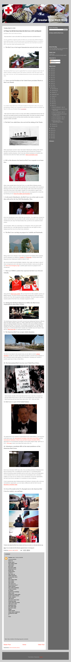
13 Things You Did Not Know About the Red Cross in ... (59, 114)
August (53, 96)
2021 (52, 77)
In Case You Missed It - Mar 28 (58, 107)
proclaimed (23, 109)
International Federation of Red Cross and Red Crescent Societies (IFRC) (22, 439)
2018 (52, 83)
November (54, 90)
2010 (52, 137)
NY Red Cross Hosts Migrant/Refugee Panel (57, 121)
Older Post (41, 644)
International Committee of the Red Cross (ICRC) (27, 438)
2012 (52, 134)
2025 (52, 70)
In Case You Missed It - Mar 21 (58, 112)
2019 (52, 81)
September (54, 94)
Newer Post (7, 644)
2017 (52, 85)
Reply (9, 616)
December (54, 88)
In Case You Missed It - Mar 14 (58, 117)
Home (24, 644)
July (53, 98)
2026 (52, 68)
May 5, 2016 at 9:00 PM (18, 557)
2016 (52, 87)
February (54, 124)
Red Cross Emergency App (12, 265)
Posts (52, 60)
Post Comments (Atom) (15, 647)
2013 (52, 132)
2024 (52, 72)
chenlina (10, 557)
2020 (52, 79)
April (53, 103)
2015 (52, 128)
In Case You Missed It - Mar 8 (58, 118)
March (53, 105)
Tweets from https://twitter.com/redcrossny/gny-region (57, 55)
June (53, 100)
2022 (52, 75)
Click (8, 443)
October (54, 92)
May (53, 101)
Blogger (41, 657)
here (10, 443)
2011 (52, 136)
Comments (53, 62)
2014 (52, 130)
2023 (52, 73)
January (54, 126)
